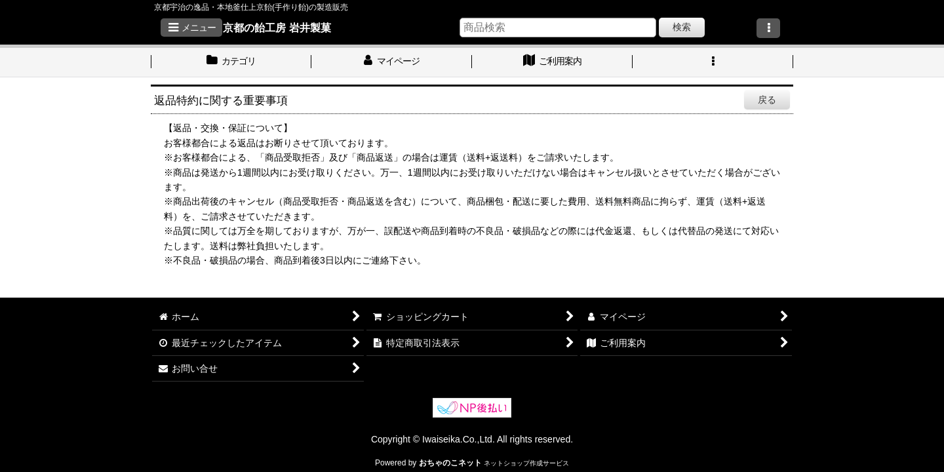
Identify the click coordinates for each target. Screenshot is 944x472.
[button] (191, 27)
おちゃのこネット (450, 462)
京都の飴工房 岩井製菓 (277, 27)
